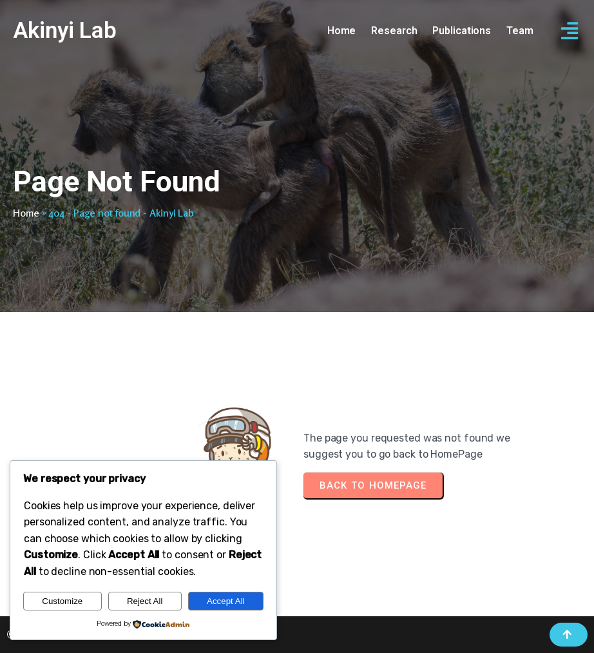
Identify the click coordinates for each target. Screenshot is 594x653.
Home (26, 212)
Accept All (226, 601)
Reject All (145, 601)
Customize (62, 601)
